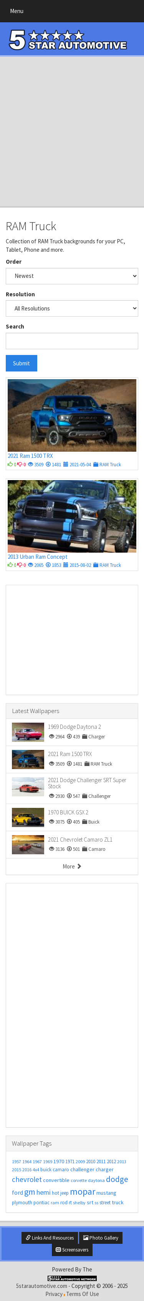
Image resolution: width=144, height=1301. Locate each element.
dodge (117, 1179)
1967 (37, 1161)
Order (14, 261)
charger (105, 1169)
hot (55, 1193)
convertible (56, 1180)
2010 (90, 1161)
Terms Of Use (82, 1294)
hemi (43, 1192)
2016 (26, 1169)
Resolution (20, 294)
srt (90, 1202)
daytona (96, 1180)
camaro (61, 1169)
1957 (16, 1161)
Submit (21, 363)
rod (64, 1202)
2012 (111, 1161)
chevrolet (27, 1179)
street (105, 1202)
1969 (47, 1161)
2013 (121, 1161)
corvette (79, 1180)
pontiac (41, 1202)
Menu (19, 13)
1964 (26, 1161)
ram (55, 1202)
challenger (82, 1169)
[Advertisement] (72, 131)
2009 (80, 1161)
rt (70, 1202)
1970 (58, 1161)
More (72, 866)
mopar (82, 1191)
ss (96, 1202)
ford (17, 1192)
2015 (16, 1169)
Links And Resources (50, 1238)
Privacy (54, 1294)
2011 (101, 1161)
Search (15, 326)
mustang (106, 1192)
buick (45, 1169)
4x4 (36, 1169)
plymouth (22, 1202)
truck (118, 1202)
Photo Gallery (100, 1238)
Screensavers (72, 1250)
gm (29, 1191)
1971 (69, 1161)
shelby (79, 1202)
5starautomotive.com (41, 1285)
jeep (64, 1193)
